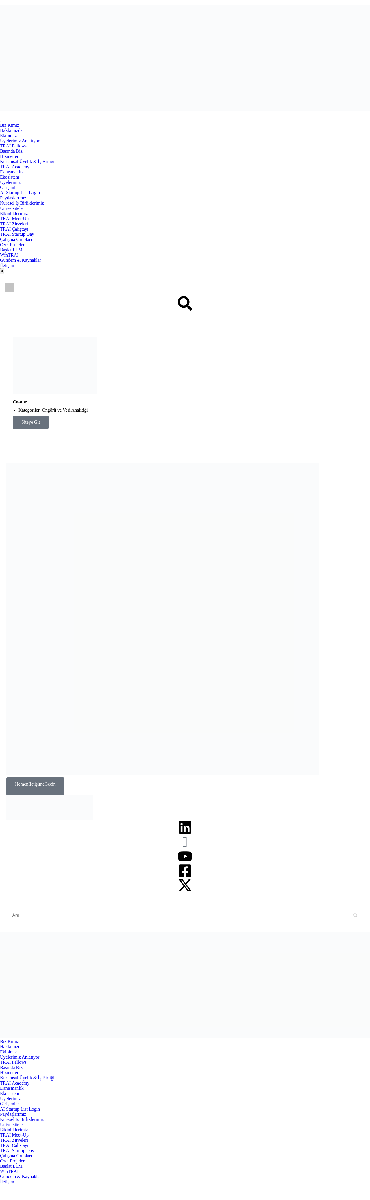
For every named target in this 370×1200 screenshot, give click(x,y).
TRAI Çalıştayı (14, 229)
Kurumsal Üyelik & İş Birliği (27, 161)
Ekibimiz (8, 135)
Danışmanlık (12, 171)
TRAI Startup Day (17, 234)
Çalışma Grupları (16, 239)
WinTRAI (9, 255)
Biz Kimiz (9, 125)
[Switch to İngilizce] (9, 288)
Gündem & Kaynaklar (20, 260)
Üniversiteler (12, 208)
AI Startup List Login (20, 192)
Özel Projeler (12, 244)
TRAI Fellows (13, 145)
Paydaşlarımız (13, 197)
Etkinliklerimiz (14, 213)
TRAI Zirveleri (14, 223)
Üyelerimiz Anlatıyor (19, 140)
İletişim (7, 265)
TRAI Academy (14, 166)
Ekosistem (9, 177)
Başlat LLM (11, 249)
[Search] (185, 915)
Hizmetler (9, 156)
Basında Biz (11, 151)
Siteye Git (30, 422)
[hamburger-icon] (0, 121)
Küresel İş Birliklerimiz (22, 203)
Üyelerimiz (10, 182)
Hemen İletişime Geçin (35, 786)
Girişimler (9, 187)
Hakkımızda (11, 130)
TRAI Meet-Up (14, 218)
